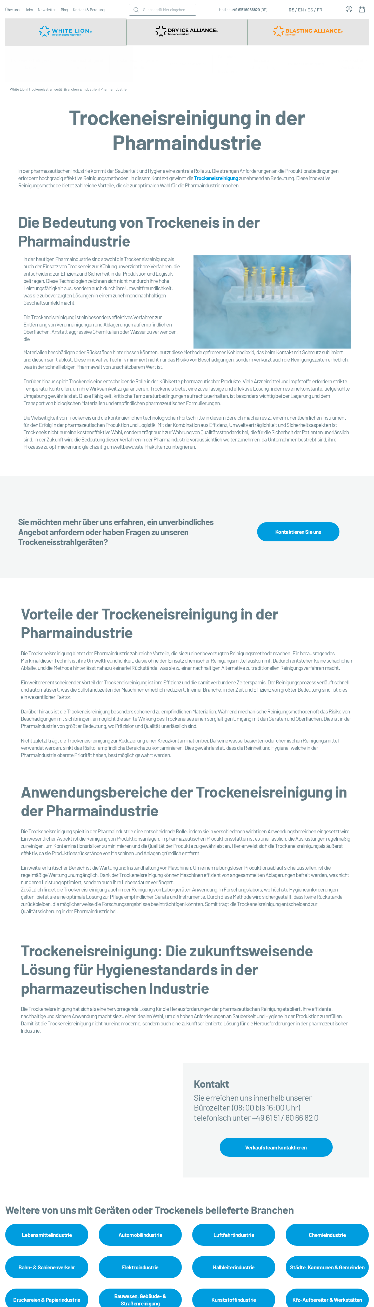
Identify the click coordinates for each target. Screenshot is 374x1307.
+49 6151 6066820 (245, 9)
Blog (64, 9)
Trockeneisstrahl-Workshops (351, 64)
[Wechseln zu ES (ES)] (310, 9)
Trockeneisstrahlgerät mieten (83, 64)
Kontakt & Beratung (89, 9)
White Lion (18, 89)
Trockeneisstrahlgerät (45, 89)
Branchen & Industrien (227, 63)
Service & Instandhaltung (261, 64)
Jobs (29, 9)
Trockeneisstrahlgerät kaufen (31, 64)
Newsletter (47, 9)
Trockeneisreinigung (305, 63)
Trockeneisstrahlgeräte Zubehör (137, 64)
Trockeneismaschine (188, 63)
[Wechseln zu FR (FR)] (319, 9)
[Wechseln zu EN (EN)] (301, 9)
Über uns (12, 9)
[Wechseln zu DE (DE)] (291, 9)
